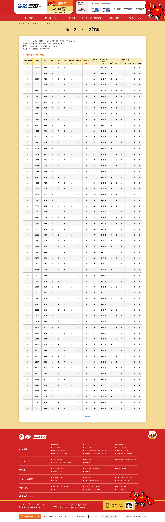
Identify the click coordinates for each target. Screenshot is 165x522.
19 (27, 218)
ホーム (20, 23)
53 (27, 241)
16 (27, 264)
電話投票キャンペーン (91, 486)
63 (27, 160)
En (102, 516)
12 (27, 183)
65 (27, 246)
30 (27, 85)
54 (27, 142)
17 (27, 131)
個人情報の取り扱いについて (54, 516)
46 (27, 229)
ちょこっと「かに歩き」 (124, 480)
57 (27, 148)
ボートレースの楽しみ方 (124, 477)
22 (27, 402)
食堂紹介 (55, 480)
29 (27, 321)
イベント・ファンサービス (93, 489)
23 (27, 194)
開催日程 (55, 444)
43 (27, 119)
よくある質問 (120, 489)
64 (27, 79)
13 (27, 304)
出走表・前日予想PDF (59, 450)
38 (27, 356)
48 (27, 368)
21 (27, 391)
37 (27, 333)
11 (27, 327)
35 (27, 177)
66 (27, 212)
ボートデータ (88, 459)
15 (27, 293)
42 (27, 108)
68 (27, 408)
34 (27, 171)
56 (27, 397)
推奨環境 (81, 516)
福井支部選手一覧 (58, 468)
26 (27, 345)
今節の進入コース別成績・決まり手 (95, 453)
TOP (152, 435)
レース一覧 (88, 447)
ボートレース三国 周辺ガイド (94, 480)
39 (27, 379)
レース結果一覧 (121, 447)
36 (27, 310)
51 (27, 96)
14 (27, 73)
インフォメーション (135, 18)
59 (27, 252)
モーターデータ (41, 23)
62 (27, 258)
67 (27, 339)
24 (27, 137)
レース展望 (56, 447)
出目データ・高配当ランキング (126, 459)
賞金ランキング (57, 471)
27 (27, 316)
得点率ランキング (122, 450)
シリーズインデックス (91, 444)
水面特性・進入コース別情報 (61, 462)
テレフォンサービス (122, 486)
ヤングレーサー (121, 468)
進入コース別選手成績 (59, 453)
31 (27, 206)
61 (27, 125)
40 (27, 362)
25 (27, 189)
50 (27, 275)
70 (27, 269)
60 (27, 102)
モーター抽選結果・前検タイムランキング (98, 450)
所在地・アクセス (58, 477)
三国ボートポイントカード (61, 486)
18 (27, 281)
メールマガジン (57, 489)
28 (27, 90)
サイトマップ (70, 516)
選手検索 (87, 471)
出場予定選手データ (122, 444)
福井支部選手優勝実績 (91, 468)
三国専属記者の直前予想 (124, 453)
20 (27, 223)
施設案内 (87, 477)
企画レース (88, 462)
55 (27, 235)
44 (27, 154)
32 (27, 287)
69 (27, 166)
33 (27, 200)
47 (27, 373)
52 (27, 114)
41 (27, 385)
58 (27, 350)
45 (27, 67)
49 (27, 298)
